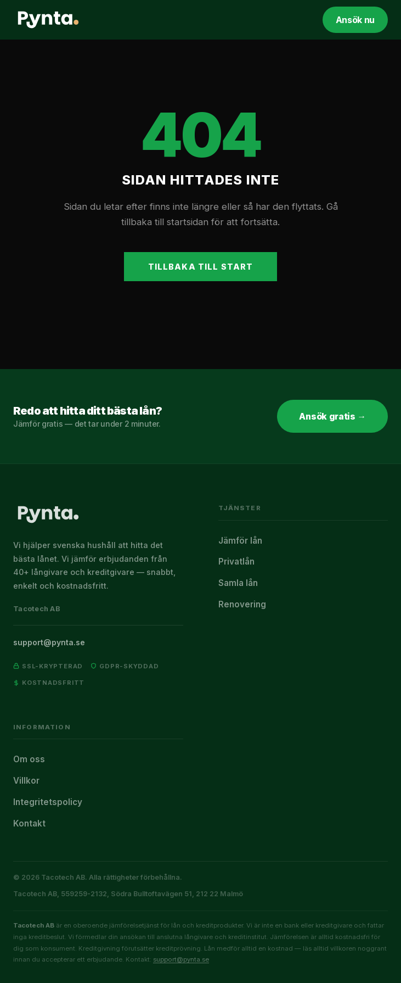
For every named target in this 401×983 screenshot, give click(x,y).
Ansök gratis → (332, 416)
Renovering (242, 604)
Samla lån (238, 583)
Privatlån (236, 561)
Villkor (26, 780)
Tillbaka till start (200, 266)
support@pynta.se (49, 642)
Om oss (29, 759)
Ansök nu (355, 19)
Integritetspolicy (47, 802)
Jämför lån (240, 540)
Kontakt (29, 823)
